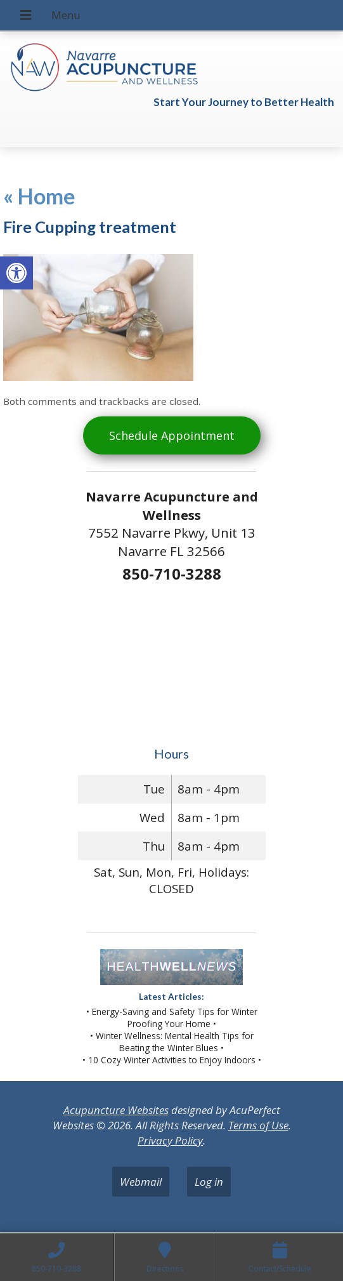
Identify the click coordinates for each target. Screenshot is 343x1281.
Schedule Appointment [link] (172, 435)
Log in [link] (209, 1181)
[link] (16, 272)
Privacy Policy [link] (170, 1140)
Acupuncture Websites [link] (116, 1110)
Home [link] (39, 196)
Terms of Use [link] (258, 1125)
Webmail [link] (141, 1181)
